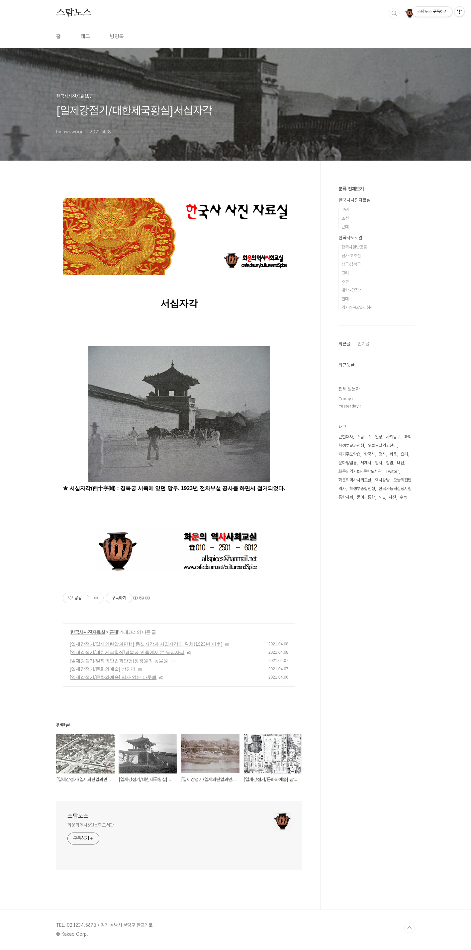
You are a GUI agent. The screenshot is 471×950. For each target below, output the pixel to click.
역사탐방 (382, 479)
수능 (403, 497)
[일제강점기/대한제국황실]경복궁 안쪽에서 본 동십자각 (127, 652)
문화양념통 (347, 462)
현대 (345, 298)
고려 (345, 209)
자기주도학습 (349, 454)
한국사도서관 (350, 237)
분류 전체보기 (351, 188)
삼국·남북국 (351, 264)
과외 (408, 436)
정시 (382, 454)
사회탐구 (393, 436)
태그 (85, 36)
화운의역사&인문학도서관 (90, 825)
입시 (378, 462)
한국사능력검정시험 (395, 488)
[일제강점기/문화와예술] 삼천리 (103, 669)
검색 (394, 13)
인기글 (363, 343)
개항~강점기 (351, 290)
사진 (392, 497)
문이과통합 (366, 497)
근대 (113, 632)
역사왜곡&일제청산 (357, 307)
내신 (400, 462)
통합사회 (345, 497)
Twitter (392, 471)
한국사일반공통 (354, 247)
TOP (409, 927)
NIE (382, 497)
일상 (378, 436)
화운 (393, 454)
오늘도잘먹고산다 (382, 445)
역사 (342, 488)
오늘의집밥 (402, 479)
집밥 (389, 462)
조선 (345, 218)
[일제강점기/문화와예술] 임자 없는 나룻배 (113, 677)
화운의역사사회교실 (354, 479)
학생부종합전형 (362, 488)
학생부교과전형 (351, 445)
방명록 (117, 36)
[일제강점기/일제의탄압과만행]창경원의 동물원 (119, 660)
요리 (404, 454)
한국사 (369, 454)
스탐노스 (74, 13)
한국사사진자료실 (87, 632)
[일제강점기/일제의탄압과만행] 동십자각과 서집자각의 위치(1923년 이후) (146, 644)
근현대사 (345, 436)
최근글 (344, 343)
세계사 (365, 462)
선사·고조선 (351, 255)
